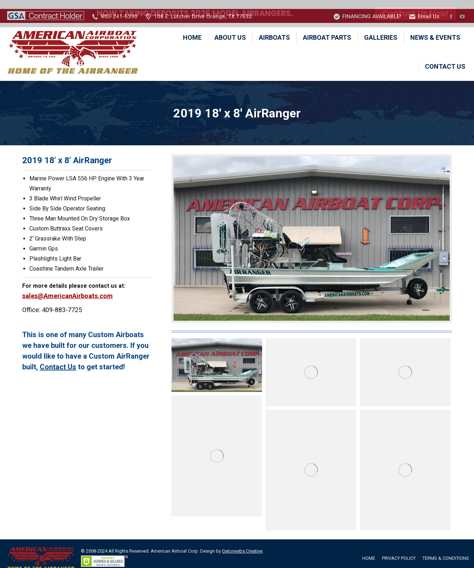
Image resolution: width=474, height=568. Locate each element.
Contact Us (58, 358)
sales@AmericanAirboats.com (67, 287)
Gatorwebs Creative (242, 542)
